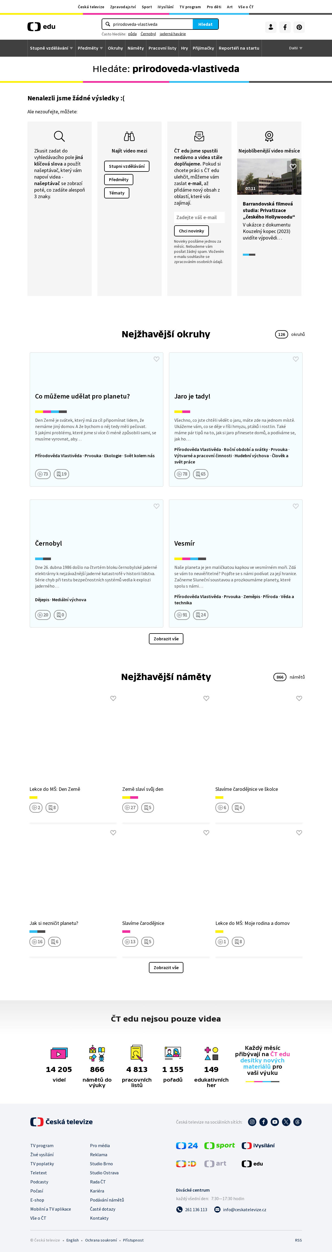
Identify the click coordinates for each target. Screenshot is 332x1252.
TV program (190, 6)
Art (230, 6)
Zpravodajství (123, 6)
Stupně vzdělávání (49, 48)
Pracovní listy (162, 48)
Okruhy (115, 48)
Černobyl (148, 33)
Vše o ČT (246, 6)
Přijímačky (203, 48)
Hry (184, 48)
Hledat (205, 24)
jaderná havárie (173, 33)
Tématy (117, 193)
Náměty (136, 48)
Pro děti (214, 6)
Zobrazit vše (166, 638)
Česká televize (91, 6)
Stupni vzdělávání (127, 166)
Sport (147, 6)
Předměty (88, 48)
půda (132, 33)
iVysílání (166, 6)
